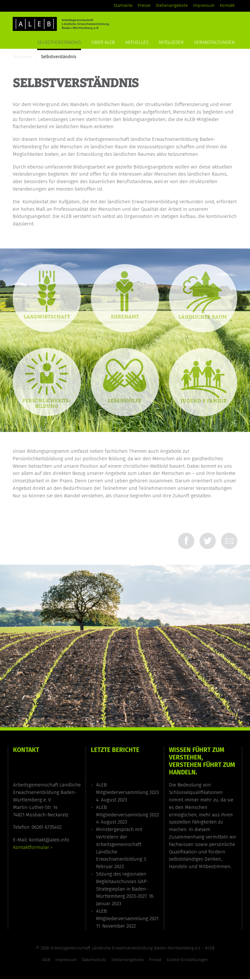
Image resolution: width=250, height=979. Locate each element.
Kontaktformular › (32, 847)
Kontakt (227, 5)
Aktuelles (136, 42)
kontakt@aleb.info (49, 840)
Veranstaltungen (214, 42)
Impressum (204, 5)
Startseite (123, 5)
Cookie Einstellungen (187, 959)
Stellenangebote (172, 5)
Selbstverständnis (59, 42)
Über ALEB (103, 42)
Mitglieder (171, 42)
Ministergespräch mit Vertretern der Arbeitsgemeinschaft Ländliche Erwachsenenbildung (119, 844)
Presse (144, 5)
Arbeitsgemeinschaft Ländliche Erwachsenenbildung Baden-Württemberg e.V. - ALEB (132, 948)
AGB (46, 959)
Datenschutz (94, 959)
